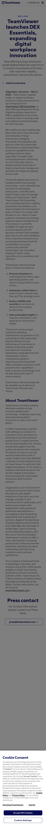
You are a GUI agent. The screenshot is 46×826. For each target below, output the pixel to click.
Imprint (32, 805)
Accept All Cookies (23, 812)
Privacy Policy (18, 795)
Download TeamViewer (13, 805)
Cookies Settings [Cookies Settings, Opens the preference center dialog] (23, 820)
